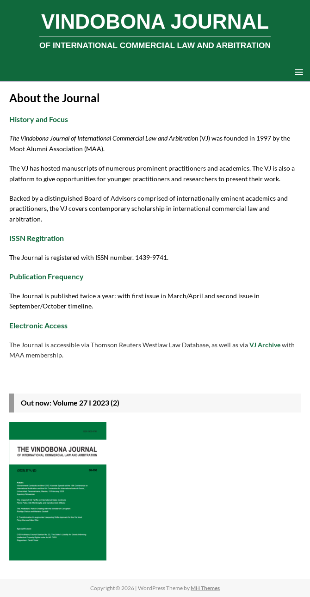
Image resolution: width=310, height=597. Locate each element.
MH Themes (205, 588)
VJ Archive (264, 345)
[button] (297, 71)
